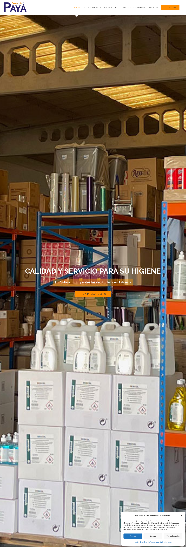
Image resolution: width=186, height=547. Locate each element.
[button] (181, 515)
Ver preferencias (173, 536)
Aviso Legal (167, 542)
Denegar (153, 536)
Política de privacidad (155, 542)
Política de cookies (141, 542)
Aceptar (133, 536)
